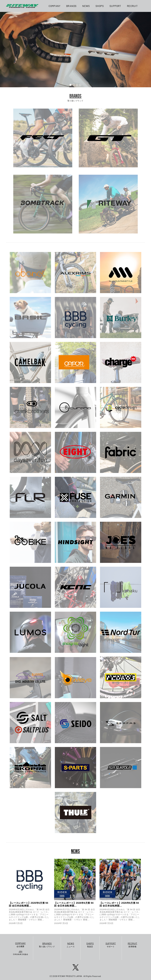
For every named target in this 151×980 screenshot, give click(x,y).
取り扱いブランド (47, 945)
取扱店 (90, 945)
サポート (111, 945)
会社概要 (20, 945)
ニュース (71, 945)
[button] (71, 85)
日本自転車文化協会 (20, 952)
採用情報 (132, 945)
